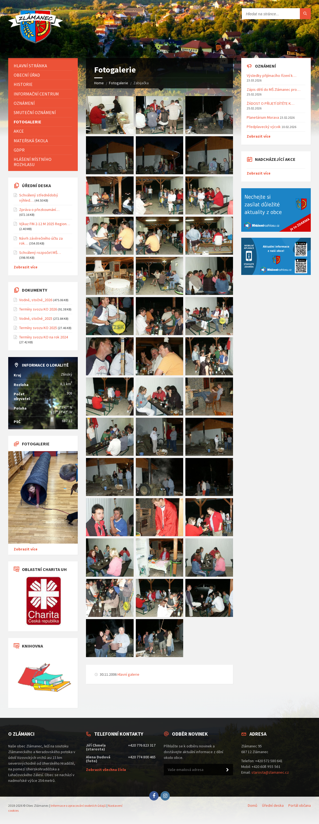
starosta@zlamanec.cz (270, 772)
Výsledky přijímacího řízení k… (271, 75)
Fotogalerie (118, 82)
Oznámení (24, 103)
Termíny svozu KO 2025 (38, 327)
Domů (252, 805)
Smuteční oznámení (35, 112)
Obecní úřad (27, 75)
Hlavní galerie (128, 674)
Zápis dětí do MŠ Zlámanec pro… (273, 89)
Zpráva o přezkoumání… (39, 209)
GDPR (19, 150)
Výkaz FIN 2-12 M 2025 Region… (44, 223)
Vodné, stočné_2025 (35, 318)
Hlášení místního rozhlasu (32, 161)
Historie (23, 84)
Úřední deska (273, 805)
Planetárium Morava (263, 117)
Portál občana (299, 805)
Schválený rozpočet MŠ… (40, 252)
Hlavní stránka (30, 65)
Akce (19, 131)
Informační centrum (36, 94)
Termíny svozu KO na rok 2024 (43, 337)
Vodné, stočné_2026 (35, 299)
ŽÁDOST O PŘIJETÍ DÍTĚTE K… (270, 103)
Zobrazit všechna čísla (106, 769)
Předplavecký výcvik (264, 126)
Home (99, 82)
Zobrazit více (26, 267)
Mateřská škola (31, 140)
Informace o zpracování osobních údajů (78, 805)
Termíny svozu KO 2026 (38, 309)
